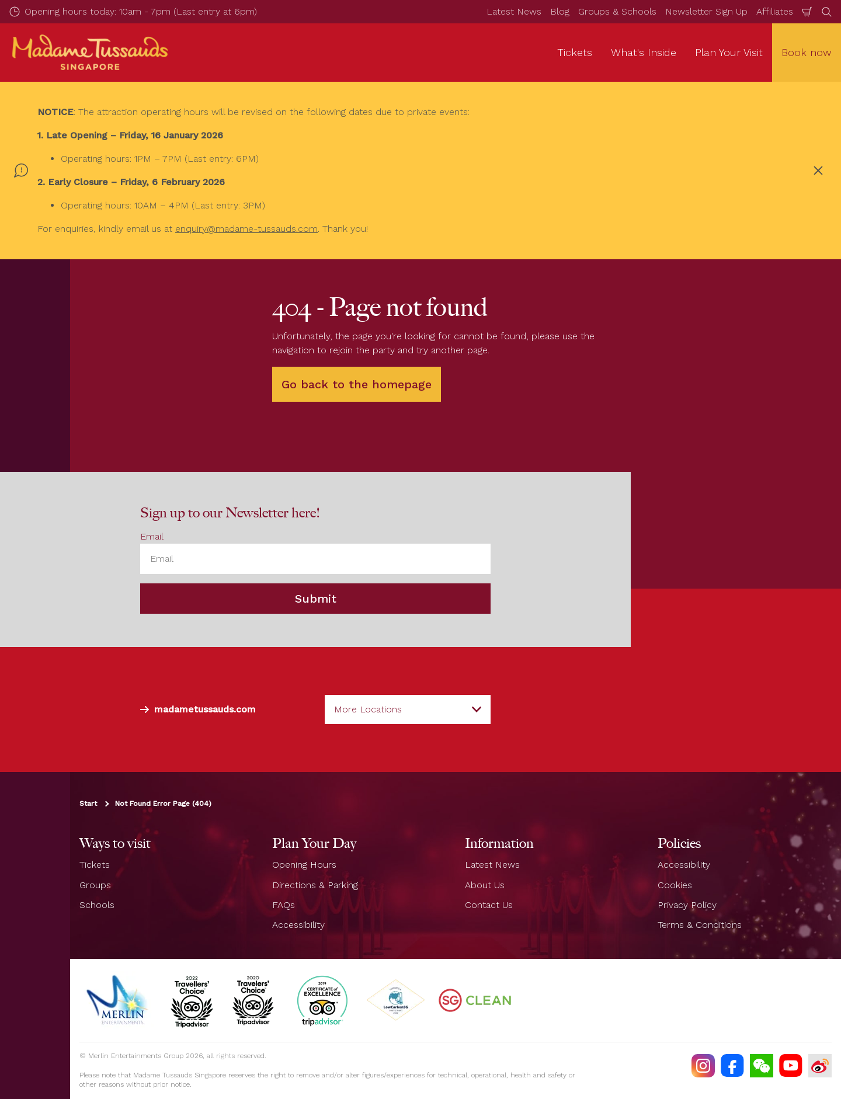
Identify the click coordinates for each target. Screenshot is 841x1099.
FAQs (283, 904)
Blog (559, 11)
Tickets (94, 864)
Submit (315, 599)
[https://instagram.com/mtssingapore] (703, 1065)
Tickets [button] (574, 52)
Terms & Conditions (700, 924)
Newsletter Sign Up (706, 11)
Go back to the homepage (357, 384)
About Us (485, 885)
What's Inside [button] (643, 52)
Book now (806, 52)
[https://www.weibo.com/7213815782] (820, 1065)
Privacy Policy (687, 904)
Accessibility (298, 924)
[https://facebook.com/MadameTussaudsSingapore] (732, 1065)
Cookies (675, 885)
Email (152, 536)
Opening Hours (304, 864)
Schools (96, 904)
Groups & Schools (617, 11)
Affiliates (774, 11)
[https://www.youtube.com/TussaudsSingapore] (790, 1065)
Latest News (513, 11)
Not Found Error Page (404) (163, 803)
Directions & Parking (315, 885)
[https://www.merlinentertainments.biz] (118, 1000)
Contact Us (489, 904)
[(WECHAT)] (761, 1065)
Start (88, 803)
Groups (95, 885)
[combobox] (408, 709)
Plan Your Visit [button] (729, 52)
